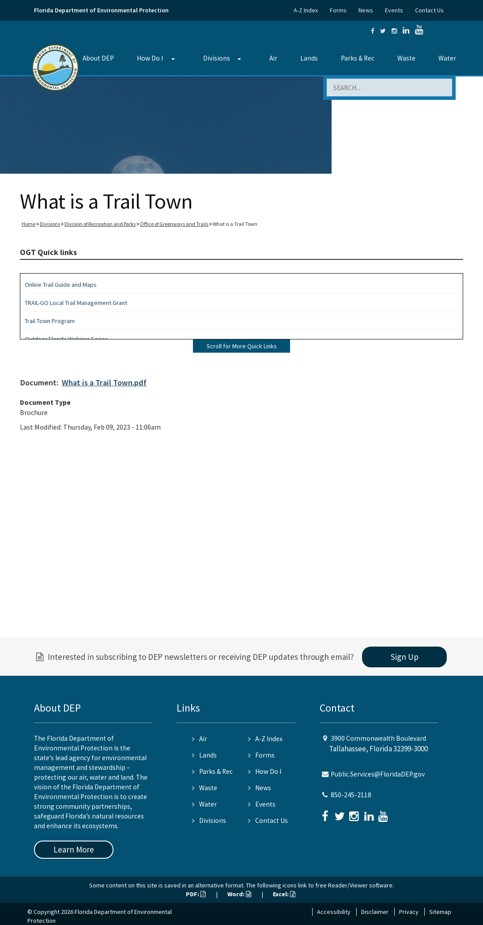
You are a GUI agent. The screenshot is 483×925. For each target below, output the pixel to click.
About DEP (98, 58)
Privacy (409, 912)
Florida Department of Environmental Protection (101, 10)
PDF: (196, 894)
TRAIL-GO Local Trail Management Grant (76, 303)
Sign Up (405, 656)
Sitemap (440, 912)
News (365, 10)
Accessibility (334, 912)
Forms (338, 10)
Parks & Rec (357, 58)
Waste (406, 58)
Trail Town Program (50, 321)
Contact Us (429, 10)
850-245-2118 (351, 795)
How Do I (150, 58)
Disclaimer (375, 912)
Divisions (216, 58)
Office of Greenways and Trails (174, 224)
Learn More (73, 849)
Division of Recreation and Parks (100, 224)
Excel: (284, 894)
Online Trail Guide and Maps (61, 285)
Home (28, 224)
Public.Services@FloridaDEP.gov (378, 774)
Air (273, 58)
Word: (239, 894)
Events (394, 10)
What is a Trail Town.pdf (104, 382)
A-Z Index (306, 10)
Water (447, 58)
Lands (309, 58)
